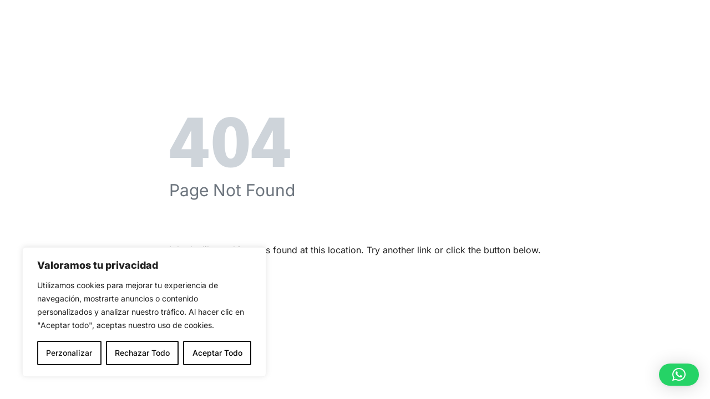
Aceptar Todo (217, 352)
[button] (679, 375)
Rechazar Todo (142, 352)
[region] (144, 312)
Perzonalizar (69, 352)
